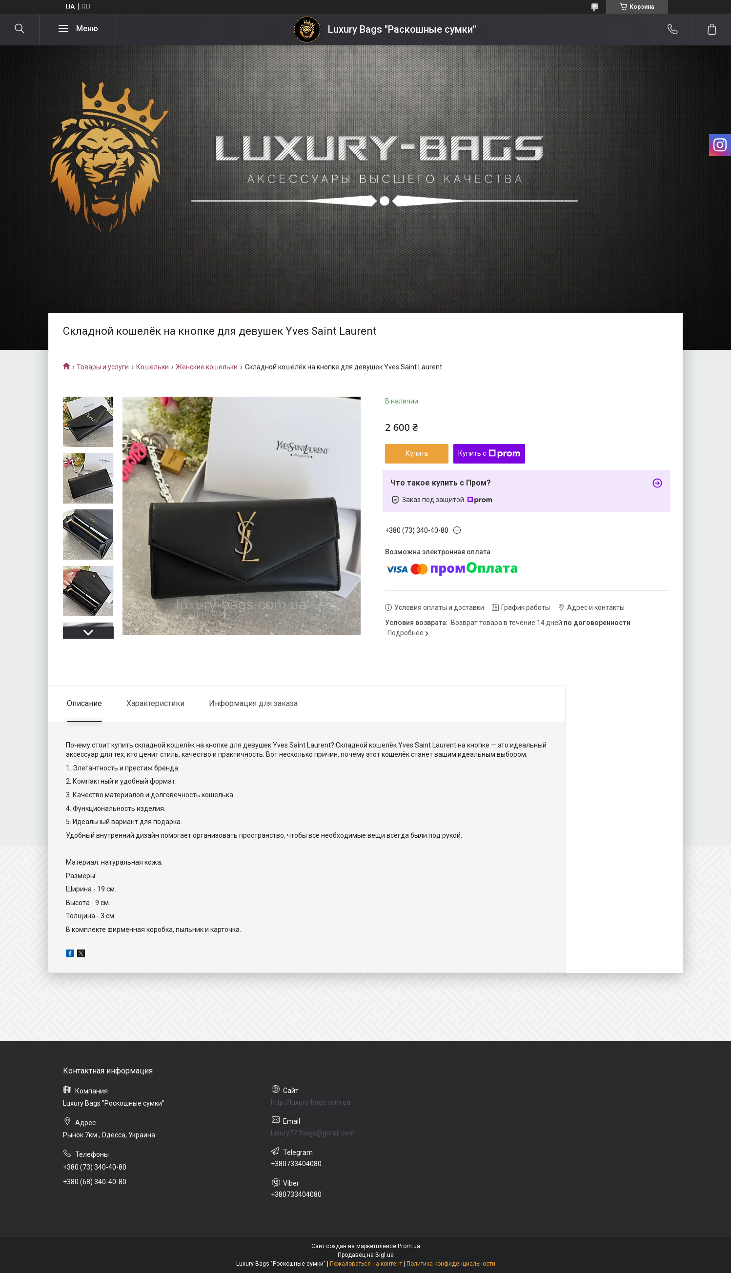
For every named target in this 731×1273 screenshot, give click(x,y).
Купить (417, 453)
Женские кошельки (207, 367)
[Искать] (19, 29)
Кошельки (152, 367)
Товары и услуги (103, 367)
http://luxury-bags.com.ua (310, 1102)
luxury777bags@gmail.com (313, 1133)
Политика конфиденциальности (450, 1263)
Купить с (489, 453)
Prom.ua (409, 1246)
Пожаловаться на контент (366, 1263)
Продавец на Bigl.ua (366, 1255)
